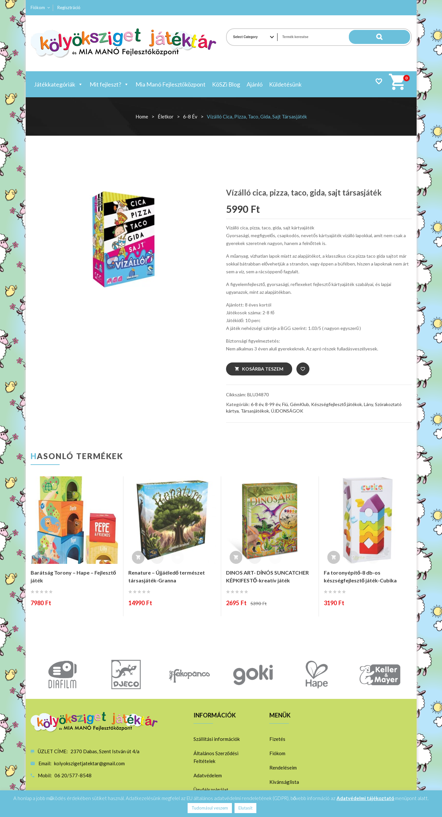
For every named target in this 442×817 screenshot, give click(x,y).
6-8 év (190, 116)
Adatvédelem (207, 775)
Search (397, 37)
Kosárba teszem (262, 369)
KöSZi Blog (226, 84)
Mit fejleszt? (109, 84)
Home (141, 116)
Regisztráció (68, 7)
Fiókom (38, 7)
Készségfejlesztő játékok (336, 404)
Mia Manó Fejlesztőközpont (170, 84)
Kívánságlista (284, 782)
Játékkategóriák (58, 84)
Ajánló (255, 84)
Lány (368, 404)
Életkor (166, 116)
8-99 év (272, 404)
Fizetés (277, 739)
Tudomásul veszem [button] (210, 807)
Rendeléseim (283, 767)
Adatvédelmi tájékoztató (365, 798)
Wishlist (378, 81)
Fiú (285, 404)
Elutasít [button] (245, 807)
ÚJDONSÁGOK (287, 411)
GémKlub (299, 404)
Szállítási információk (216, 739)
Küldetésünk (285, 84)
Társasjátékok (255, 411)
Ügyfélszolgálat (210, 790)
